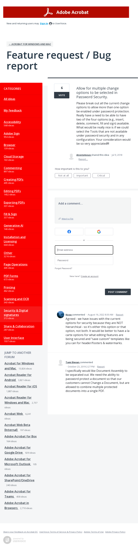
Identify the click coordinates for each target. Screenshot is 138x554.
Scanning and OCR (16, 299)
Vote (62, 95)
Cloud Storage (14, 156)
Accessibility (12, 122)
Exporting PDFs (14, 203)
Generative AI (13, 226)
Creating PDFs (13, 179)
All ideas (9, 99)
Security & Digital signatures (16, 312)
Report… (83, 159)
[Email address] (84, 250)
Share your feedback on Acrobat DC (20, 531)
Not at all (65, 176)
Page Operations (15, 264)
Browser (9, 145)
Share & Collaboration (19, 326)
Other (8, 253)
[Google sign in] (99, 231)
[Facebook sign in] (69, 231)
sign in (44, 23)
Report (119, 314)
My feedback (13, 110)
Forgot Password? (63, 268)
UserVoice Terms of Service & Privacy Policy (60, 531)
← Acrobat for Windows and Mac (30, 44)
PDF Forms (11, 276)
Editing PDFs (12, 191)
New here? (84, 276)
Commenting (13, 168)
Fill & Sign (10, 214)
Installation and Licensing (15, 239)
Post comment (118, 292)
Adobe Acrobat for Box (20, 436)
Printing (9, 287)
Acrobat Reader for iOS (20, 386)
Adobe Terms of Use (94, 531)
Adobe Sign (12, 133)
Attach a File (67, 218)
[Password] (84, 260)
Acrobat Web (14, 414)
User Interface (14, 338)
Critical (103, 176)
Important (83, 176)
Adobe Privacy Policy (115, 531)
